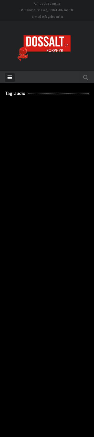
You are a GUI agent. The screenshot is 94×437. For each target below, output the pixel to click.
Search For (84, 76)
